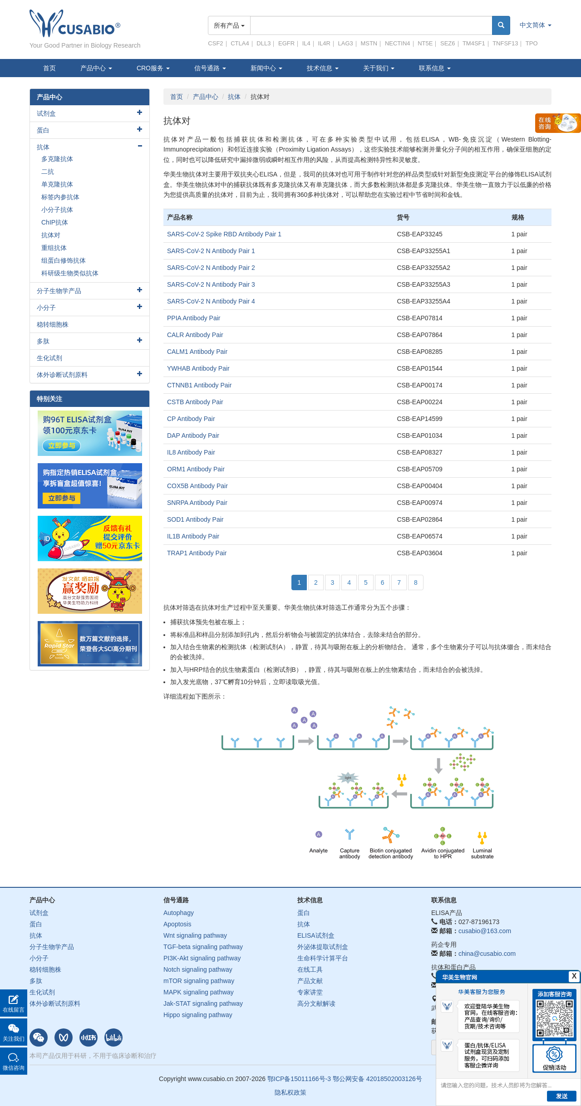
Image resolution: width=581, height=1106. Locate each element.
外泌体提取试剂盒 (322, 946)
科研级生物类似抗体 (69, 273)
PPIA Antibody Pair (194, 318)
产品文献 (310, 980)
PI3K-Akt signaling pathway (202, 958)
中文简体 (535, 25)
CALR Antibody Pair (195, 334)
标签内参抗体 (60, 197)
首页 (49, 68)
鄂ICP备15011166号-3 (299, 1078)
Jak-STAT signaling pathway (203, 1003)
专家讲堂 (310, 992)
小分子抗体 (57, 209)
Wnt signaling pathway (195, 935)
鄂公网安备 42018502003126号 (377, 1078)
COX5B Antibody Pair (197, 485)
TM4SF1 (474, 43)
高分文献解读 (316, 1003)
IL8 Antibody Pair (191, 452)
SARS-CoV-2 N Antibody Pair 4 (211, 301)
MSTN (368, 43)
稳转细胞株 (53, 324)
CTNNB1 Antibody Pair (199, 385)
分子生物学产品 (59, 290)
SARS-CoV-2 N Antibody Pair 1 (211, 250)
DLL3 (263, 43)
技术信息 (323, 68)
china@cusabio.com (487, 953)
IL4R (324, 43)
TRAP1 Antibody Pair (197, 553)
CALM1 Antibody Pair (197, 351)
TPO (532, 43)
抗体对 (50, 235)
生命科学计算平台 (322, 958)
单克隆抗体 (57, 184)
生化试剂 (49, 358)
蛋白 (43, 130)
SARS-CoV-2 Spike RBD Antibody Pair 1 (224, 234)
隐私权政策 (290, 1092)
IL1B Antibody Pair (193, 536)
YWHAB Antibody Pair (198, 368)
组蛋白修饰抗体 (63, 260)
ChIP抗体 (54, 222)
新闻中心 (266, 68)
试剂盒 (46, 113)
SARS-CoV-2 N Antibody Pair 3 (211, 284)
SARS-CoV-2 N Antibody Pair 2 (211, 267)
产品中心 (96, 68)
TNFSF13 (505, 43)
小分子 (46, 307)
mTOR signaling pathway (198, 980)
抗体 (234, 96)
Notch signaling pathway (197, 969)
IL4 (306, 43)
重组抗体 (54, 247)
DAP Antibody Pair (193, 435)
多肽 (43, 341)
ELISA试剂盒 (316, 935)
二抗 (47, 171)
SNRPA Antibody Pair (197, 502)
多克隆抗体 (57, 158)
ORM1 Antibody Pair (196, 469)
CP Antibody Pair (191, 418)
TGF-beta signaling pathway (203, 946)
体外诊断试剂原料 (62, 374)
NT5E (425, 43)
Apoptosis (177, 924)
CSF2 (215, 43)
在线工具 (310, 969)
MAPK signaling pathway (198, 992)
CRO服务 (153, 68)
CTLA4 (240, 43)
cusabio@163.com (484, 931)
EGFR (286, 43)
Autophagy (178, 912)
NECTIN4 (397, 43)
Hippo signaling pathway (197, 1014)
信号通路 (210, 68)
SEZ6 (447, 43)
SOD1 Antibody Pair (195, 519)
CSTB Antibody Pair (195, 402)
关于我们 (379, 68)
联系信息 (435, 68)
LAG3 (345, 43)
